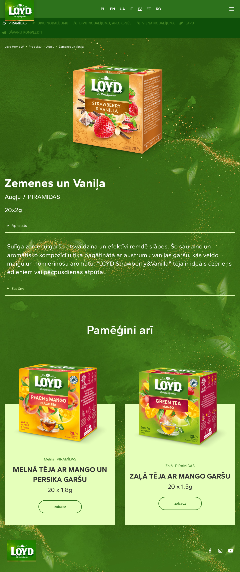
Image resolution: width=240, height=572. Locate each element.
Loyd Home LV (14, 46)
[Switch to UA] (122, 9)
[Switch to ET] (149, 9)
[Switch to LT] (131, 9)
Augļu (50, 46)
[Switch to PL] (103, 9)
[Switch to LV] (139, 9)
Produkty (35, 46)
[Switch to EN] (112, 9)
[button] (231, 8)
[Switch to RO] (158, 9)
